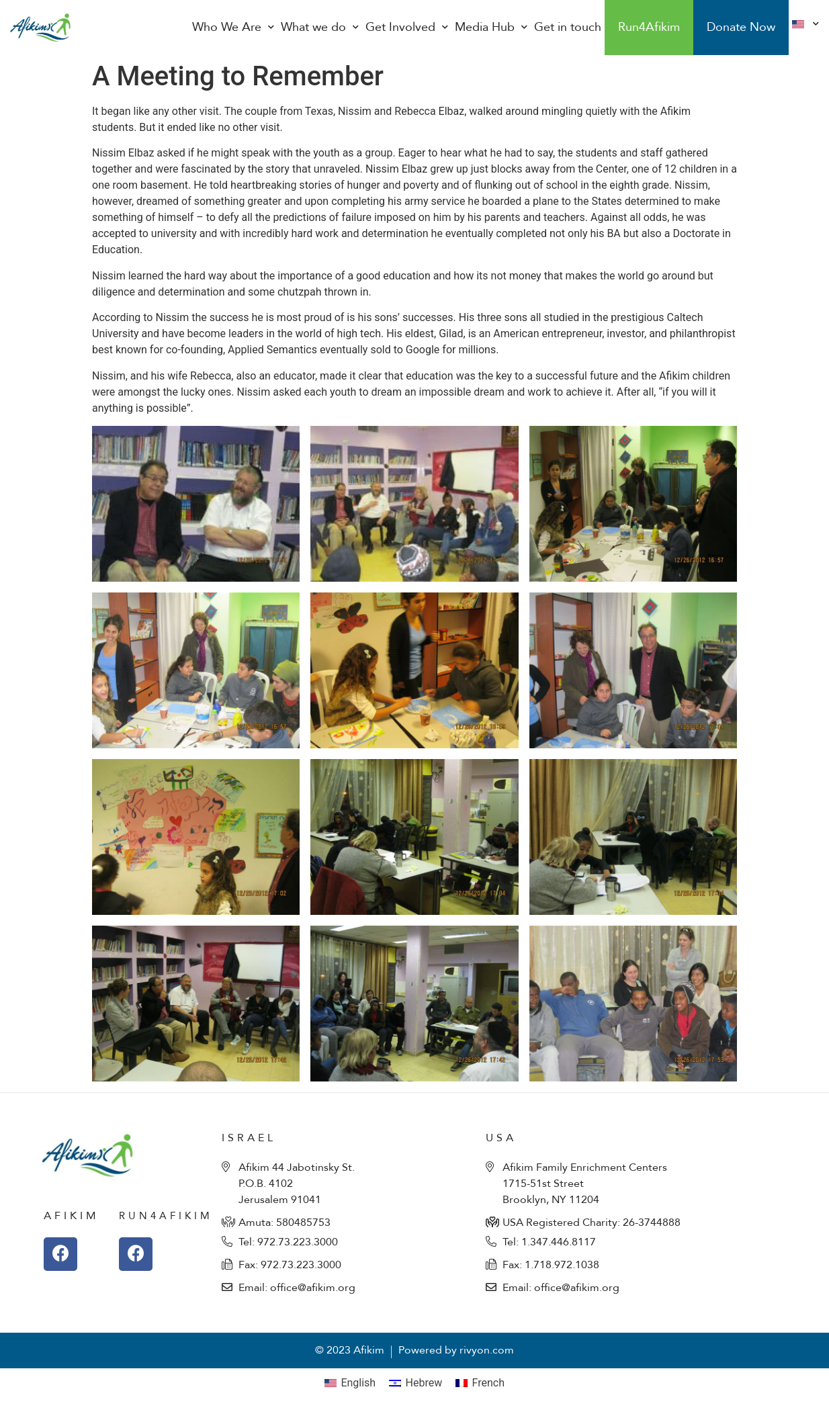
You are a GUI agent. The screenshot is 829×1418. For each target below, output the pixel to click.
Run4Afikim (649, 27)
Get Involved (406, 27)
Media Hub (491, 27)
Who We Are (233, 27)
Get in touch (567, 27)
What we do (320, 27)
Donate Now (741, 27)
